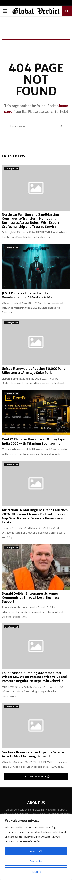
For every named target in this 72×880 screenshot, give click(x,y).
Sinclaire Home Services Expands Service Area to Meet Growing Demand (33, 754)
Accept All (36, 850)
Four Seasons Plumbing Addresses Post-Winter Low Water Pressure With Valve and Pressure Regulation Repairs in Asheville (34, 677)
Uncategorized (11, 168)
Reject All (36, 871)
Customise (36, 861)
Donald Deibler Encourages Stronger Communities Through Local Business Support (30, 597)
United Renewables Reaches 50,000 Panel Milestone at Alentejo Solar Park (34, 371)
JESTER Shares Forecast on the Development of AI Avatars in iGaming (31, 295)
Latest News (13, 156)
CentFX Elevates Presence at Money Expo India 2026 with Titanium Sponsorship (33, 441)
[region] (36, 847)
